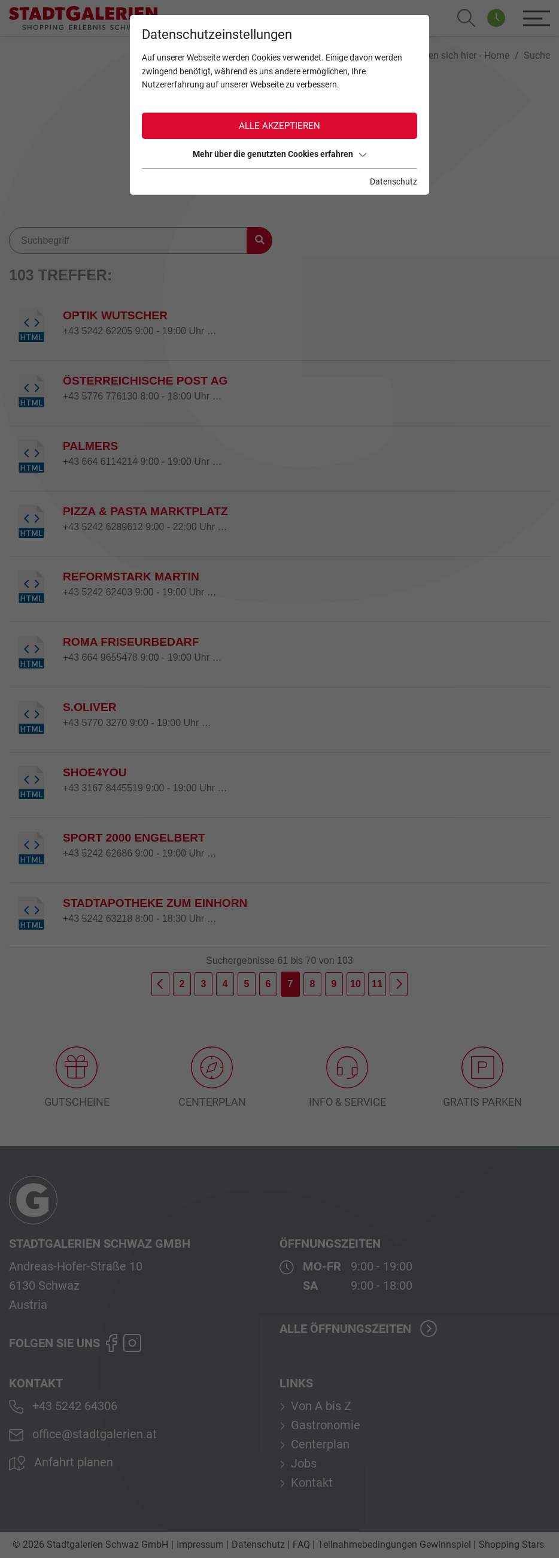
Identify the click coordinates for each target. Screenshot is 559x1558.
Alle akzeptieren (279, 125)
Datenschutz (393, 181)
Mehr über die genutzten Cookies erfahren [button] (279, 154)
